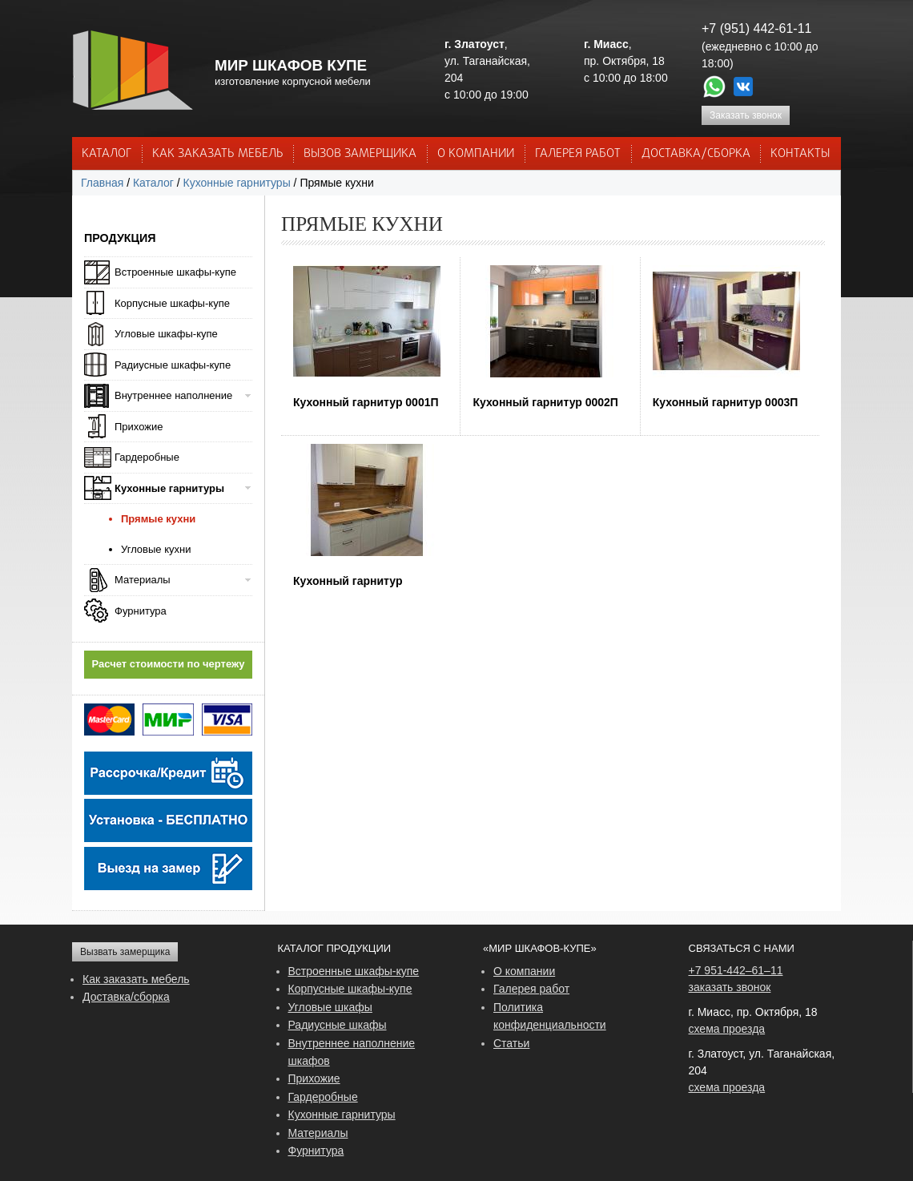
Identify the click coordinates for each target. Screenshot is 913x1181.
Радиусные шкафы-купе (173, 365)
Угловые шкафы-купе (166, 334)
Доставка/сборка (126, 996)
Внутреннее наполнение (173, 395)
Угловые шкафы (330, 1007)
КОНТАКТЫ (800, 154)
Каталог (106, 154)
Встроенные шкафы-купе (175, 272)
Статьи (511, 1043)
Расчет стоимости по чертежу (168, 664)
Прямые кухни (158, 519)
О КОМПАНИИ (475, 154)
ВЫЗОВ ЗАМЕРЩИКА (360, 154)
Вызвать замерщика (125, 951)
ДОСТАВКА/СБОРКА (696, 154)
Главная (102, 182)
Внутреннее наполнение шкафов (352, 1052)
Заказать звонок (746, 115)
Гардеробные (147, 457)
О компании (524, 971)
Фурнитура (141, 611)
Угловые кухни (156, 549)
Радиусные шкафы (337, 1024)
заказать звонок (730, 987)
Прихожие (139, 427)
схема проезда (727, 1028)
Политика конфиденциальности (549, 1016)
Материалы (143, 580)
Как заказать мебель (136, 979)
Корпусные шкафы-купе (172, 303)
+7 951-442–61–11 (736, 970)
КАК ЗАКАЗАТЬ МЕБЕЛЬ (218, 154)
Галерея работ (578, 154)
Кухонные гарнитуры (237, 182)
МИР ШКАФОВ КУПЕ (291, 65)
